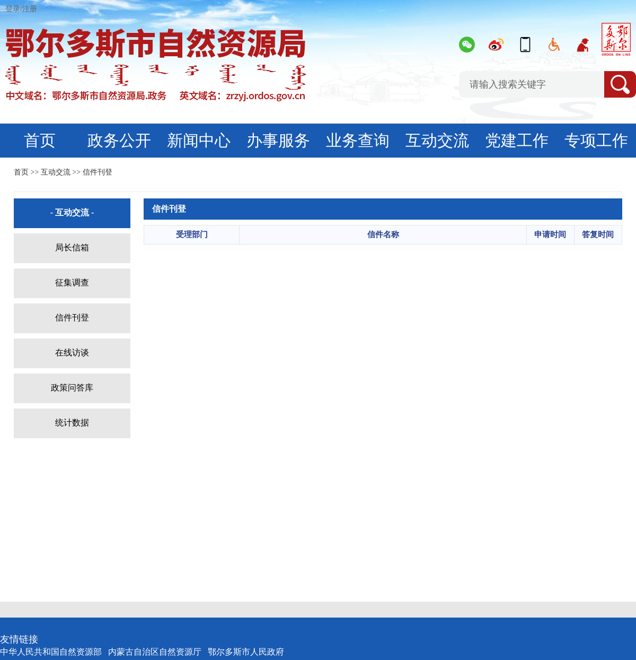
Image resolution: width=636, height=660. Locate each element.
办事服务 (278, 140)
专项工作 (596, 140)
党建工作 (517, 140)
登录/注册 (21, 9)
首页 (40, 140)
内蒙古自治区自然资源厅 (154, 651)
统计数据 (72, 422)
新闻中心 (199, 140)
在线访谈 (72, 352)
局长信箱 (72, 247)
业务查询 (358, 140)
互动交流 (437, 140)
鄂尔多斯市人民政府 (246, 651)
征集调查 (72, 282)
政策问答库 (72, 387)
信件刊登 (97, 172)
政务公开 (119, 140)
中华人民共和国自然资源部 (51, 651)
